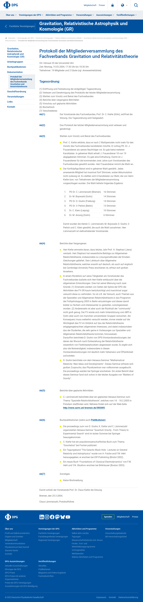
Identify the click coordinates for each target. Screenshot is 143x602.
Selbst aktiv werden (80, 533)
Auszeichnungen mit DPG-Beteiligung (21, 586)
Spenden (108, 517)
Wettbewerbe (77, 553)
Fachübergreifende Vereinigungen (53, 536)
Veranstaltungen (84, 15)
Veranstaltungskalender (115, 533)
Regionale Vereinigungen (49, 540)
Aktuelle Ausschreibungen (16, 566)
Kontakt (11, 106)
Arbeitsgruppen (15, 61)
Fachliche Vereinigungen (44, 38)
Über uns (10, 15)
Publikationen (98, 420)
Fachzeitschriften (46, 576)
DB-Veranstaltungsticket (116, 536)
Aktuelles (42, 566)
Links (10, 101)
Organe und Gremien (14, 536)
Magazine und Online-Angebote (52, 573)
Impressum (101, 597)
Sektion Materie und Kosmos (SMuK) (68, 38)
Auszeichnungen (104, 15)
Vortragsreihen (78, 550)
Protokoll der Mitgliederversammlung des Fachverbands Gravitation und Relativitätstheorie (21, 82)
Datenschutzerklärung (128, 597)
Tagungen (76, 536)
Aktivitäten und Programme (59, 15)
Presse (102, 5)
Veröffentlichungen (126, 15)
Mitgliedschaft (90, 5)
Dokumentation (10, 41)
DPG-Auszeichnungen (15, 561)
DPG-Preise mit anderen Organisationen (15, 577)
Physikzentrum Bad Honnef (17, 547)
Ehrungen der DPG (13, 569)
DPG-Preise (10, 573)
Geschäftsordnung (16, 91)
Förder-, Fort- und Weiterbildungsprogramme (83, 545)
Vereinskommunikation (15, 543)
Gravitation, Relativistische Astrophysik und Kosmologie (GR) (105, 38)
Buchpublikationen (16, 67)
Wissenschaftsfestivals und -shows (87, 540)
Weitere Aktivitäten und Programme (87, 557)
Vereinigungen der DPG (30, 15)
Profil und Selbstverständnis (17, 533)
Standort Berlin (11, 550)
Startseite (10, 38)
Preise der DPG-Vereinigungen (18, 583)
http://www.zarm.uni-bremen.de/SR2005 (84, 407)
